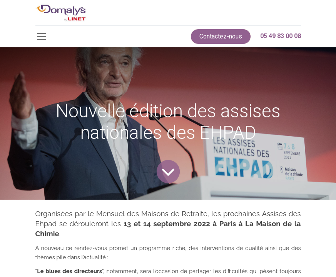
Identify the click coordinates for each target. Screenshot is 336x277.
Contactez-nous (220, 36)
